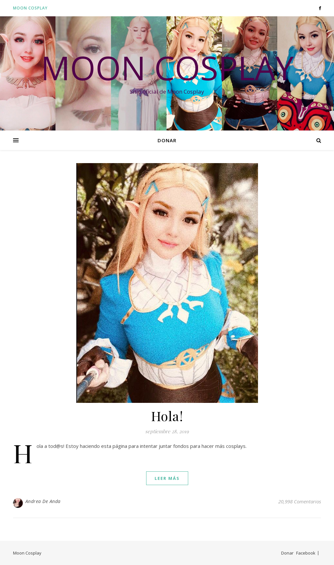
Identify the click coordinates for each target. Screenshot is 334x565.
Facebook (305, 553)
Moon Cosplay (30, 8)
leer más (167, 478)
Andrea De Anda (43, 501)
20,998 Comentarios (299, 501)
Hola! (167, 415)
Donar (167, 140)
